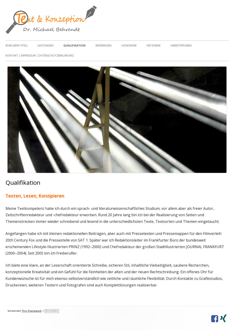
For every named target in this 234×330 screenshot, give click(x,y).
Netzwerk (154, 45)
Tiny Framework (32, 310)
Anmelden (51, 310)
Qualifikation (74, 45)
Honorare (129, 45)
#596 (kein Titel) (16, 45)
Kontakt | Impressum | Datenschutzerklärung (39, 55)
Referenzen (104, 45)
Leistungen (45, 45)
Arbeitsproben (181, 45)
